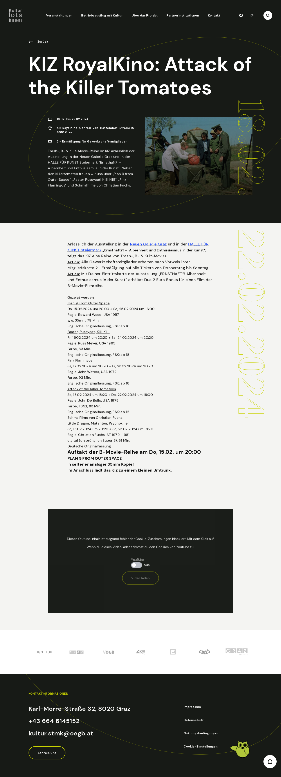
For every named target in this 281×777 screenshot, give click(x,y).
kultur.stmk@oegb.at (61, 733)
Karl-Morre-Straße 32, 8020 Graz (79, 709)
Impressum (192, 707)
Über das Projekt (145, 15)
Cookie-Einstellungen (201, 746)
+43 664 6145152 (54, 721)
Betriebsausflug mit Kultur (102, 15)
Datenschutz (194, 720)
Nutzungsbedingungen (201, 733)
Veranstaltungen (59, 15)
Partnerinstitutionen (182, 15)
